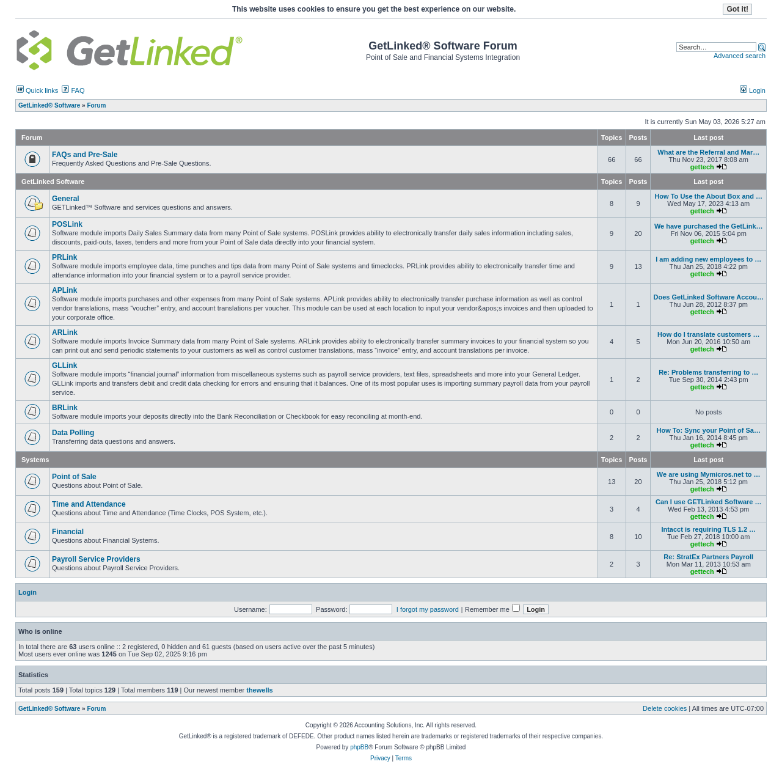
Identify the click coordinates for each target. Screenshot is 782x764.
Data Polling (73, 432)
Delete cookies (665, 708)
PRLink (64, 257)
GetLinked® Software (49, 708)
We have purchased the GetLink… (708, 226)
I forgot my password (427, 609)
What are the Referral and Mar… (708, 152)
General (65, 198)
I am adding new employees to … (708, 259)
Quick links (37, 90)
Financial (68, 531)
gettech (702, 167)
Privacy (380, 758)
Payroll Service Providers (96, 559)
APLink (64, 290)
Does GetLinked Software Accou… (708, 297)
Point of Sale (74, 476)
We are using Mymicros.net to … (709, 474)
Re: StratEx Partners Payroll (708, 556)
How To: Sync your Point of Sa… (709, 430)
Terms (403, 758)
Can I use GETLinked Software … (709, 501)
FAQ (73, 90)
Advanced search (740, 55)
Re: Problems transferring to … (708, 372)
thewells (259, 690)
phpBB (359, 747)
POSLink (67, 224)
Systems (35, 459)
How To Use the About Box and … (708, 196)
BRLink (65, 407)
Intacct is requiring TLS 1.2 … (708, 529)
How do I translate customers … (708, 334)
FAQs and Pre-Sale (84, 154)
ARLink (65, 332)
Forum (96, 708)
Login (753, 90)
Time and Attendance (89, 504)
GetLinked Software (52, 181)
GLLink (64, 365)
